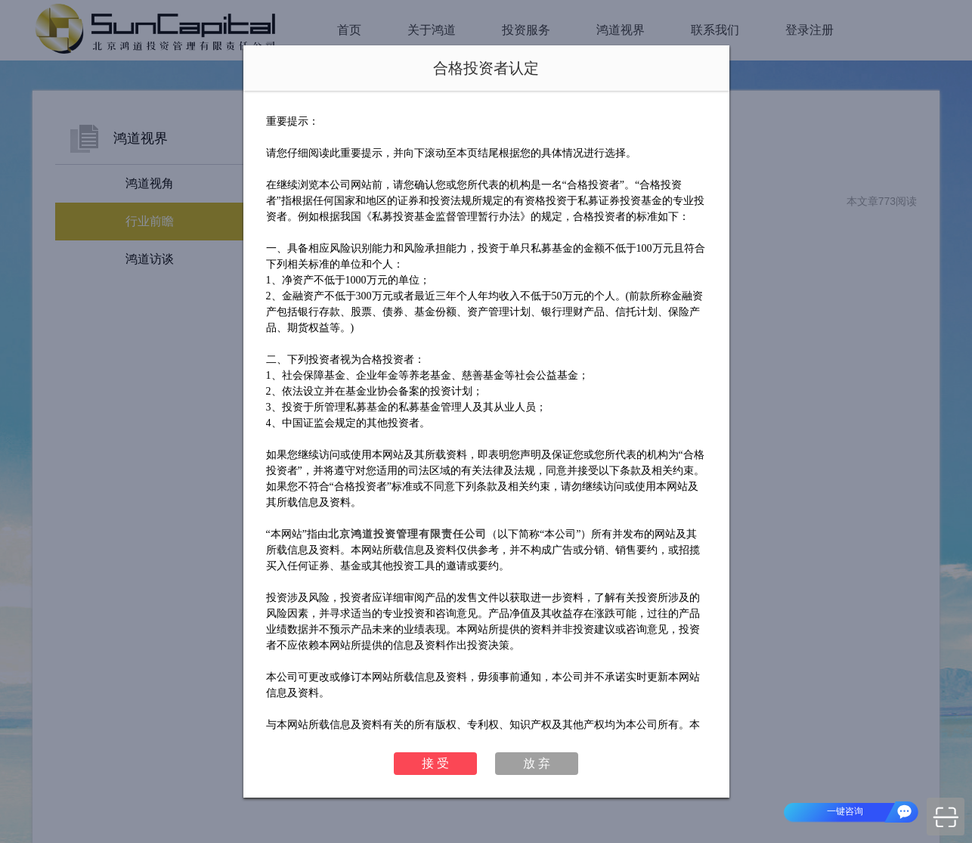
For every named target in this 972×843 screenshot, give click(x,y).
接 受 (435, 763)
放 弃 (536, 763)
